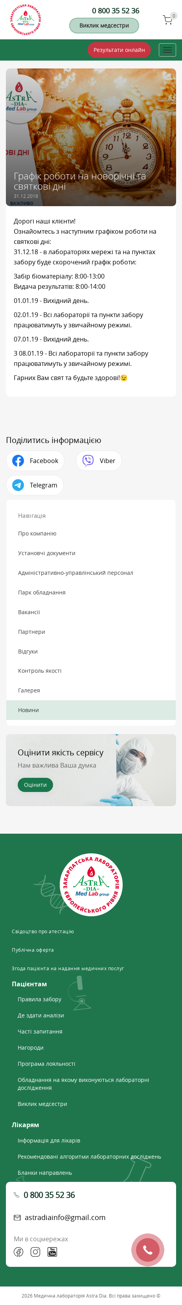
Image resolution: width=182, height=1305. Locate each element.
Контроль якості (40, 670)
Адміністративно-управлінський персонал (75, 572)
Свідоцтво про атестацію (43, 931)
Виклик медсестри (104, 25)
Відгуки (28, 651)
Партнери (31, 631)
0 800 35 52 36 (115, 10)
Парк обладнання (42, 592)
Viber (108, 460)
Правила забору (39, 999)
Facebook (44, 460)
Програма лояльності (46, 1063)
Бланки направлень (45, 1172)
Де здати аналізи (41, 1015)
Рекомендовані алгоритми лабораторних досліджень (89, 1156)
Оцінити (35, 784)
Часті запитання (40, 1031)
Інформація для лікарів (49, 1140)
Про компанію (37, 533)
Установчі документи (46, 553)
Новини (28, 710)
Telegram (43, 485)
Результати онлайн (119, 50)
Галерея (29, 690)
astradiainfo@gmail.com (65, 1217)
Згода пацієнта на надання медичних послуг (68, 968)
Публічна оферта (33, 950)
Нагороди (31, 1047)
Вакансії (29, 612)
